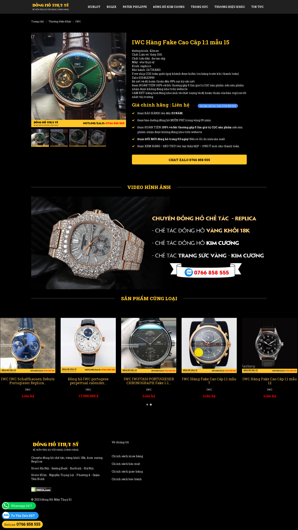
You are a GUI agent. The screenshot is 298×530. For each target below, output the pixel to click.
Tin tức (257, 7)
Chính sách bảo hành (127, 479)
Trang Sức (199, 7)
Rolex (111, 7)
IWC (78, 21)
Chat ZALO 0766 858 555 (189, 160)
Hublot (94, 7)
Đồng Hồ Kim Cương (169, 7)
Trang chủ (37, 21)
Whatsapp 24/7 (21, 505)
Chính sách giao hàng (127, 471)
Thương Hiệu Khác (229, 7)
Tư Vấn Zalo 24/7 (23, 515)
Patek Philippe (135, 7)
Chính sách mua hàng (127, 456)
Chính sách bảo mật (126, 464)
